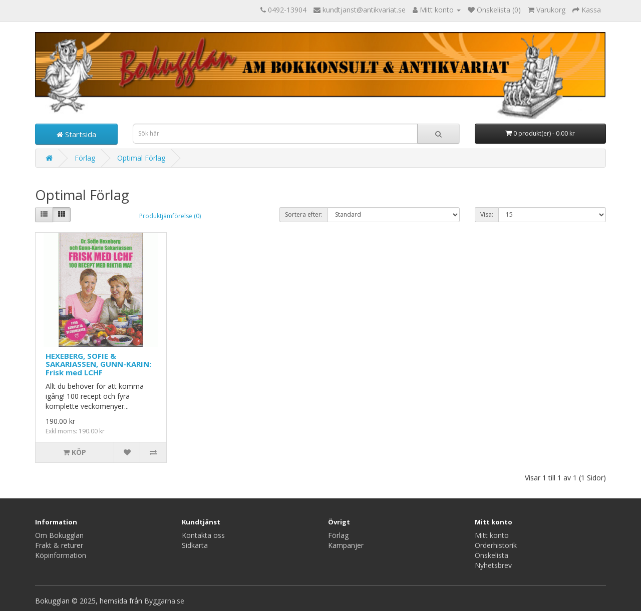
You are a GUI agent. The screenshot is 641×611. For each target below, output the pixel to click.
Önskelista (491, 555)
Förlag (85, 158)
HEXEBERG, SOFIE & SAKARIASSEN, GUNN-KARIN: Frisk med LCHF (98, 364)
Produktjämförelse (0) (170, 216)
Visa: (486, 214)
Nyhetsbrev (493, 565)
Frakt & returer (59, 545)
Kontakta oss (203, 535)
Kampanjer (346, 545)
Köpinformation (60, 555)
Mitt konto (492, 535)
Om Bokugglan (59, 535)
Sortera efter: (304, 214)
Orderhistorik (496, 545)
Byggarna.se (164, 600)
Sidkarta (195, 545)
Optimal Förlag (141, 158)
